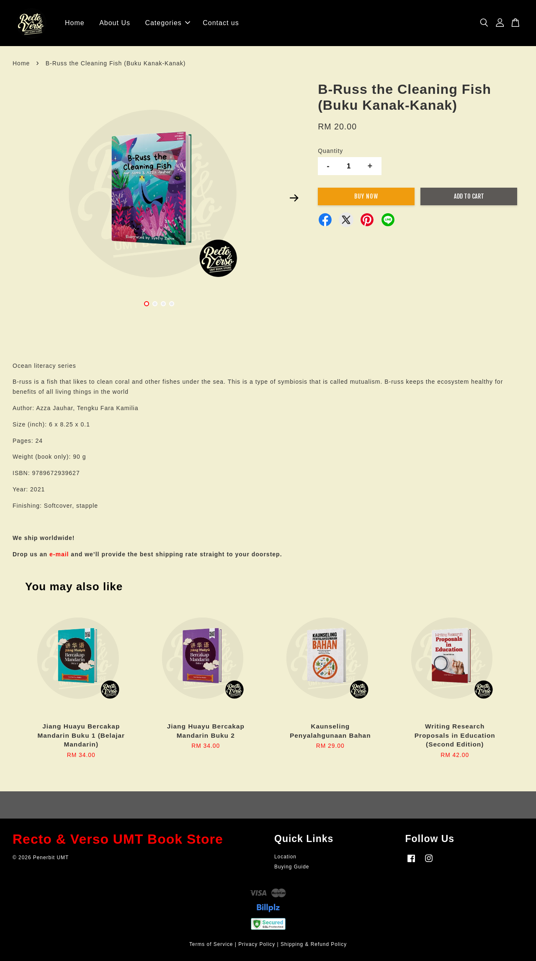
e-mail (59, 554)
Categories (167, 22)
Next (293, 198)
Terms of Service (211, 944)
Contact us (221, 22)
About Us (114, 22)
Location (285, 857)
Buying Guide (291, 867)
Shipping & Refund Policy (314, 944)
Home (75, 22)
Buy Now (366, 196)
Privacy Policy (256, 944)
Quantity (330, 150)
